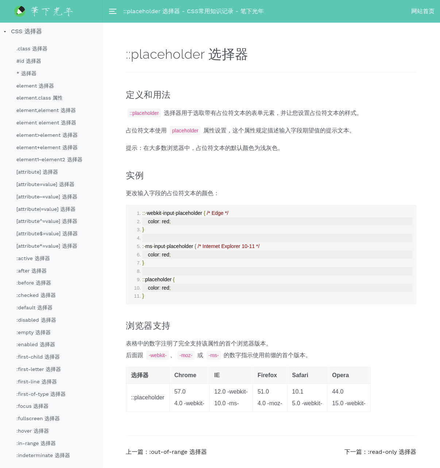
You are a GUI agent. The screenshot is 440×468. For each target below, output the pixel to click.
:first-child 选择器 (38, 357)
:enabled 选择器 (35, 344)
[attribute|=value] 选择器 (46, 209)
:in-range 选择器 (36, 443)
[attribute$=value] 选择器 (47, 233)
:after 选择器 (31, 271)
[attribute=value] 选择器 (45, 184)
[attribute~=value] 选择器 (46, 197)
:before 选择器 (33, 283)
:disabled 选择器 (36, 320)
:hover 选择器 (32, 431)
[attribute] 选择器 (37, 172)
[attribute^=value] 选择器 (46, 221)
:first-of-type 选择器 (41, 394)
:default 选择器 (34, 307)
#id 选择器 (28, 61)
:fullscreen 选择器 (38, 418)
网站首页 (423, 11)
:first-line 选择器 (36, 381)
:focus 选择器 (32, 406)
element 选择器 (35, 86)
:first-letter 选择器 (38, 369)
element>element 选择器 (47, 135)
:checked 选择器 (36, 295)
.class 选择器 (31, 48)
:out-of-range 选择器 (178, 451)
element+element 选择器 (47, 147)
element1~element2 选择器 (49, 159)
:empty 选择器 (33, 332)
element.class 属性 (39, 98)
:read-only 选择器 (392, 451)
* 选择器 (26, 73)
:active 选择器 (33, 258)
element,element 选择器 (46, 110)
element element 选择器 (46, 122)
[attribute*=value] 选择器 (46, 246)
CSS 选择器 (26, 31)
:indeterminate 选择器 (43, 455)
